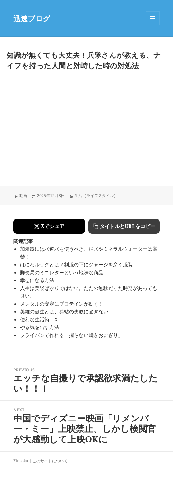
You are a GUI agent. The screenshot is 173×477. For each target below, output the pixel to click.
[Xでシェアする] (49, 226)
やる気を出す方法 (39, 327)
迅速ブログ (31, 18)
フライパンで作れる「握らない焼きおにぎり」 (71, 335)
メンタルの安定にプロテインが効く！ (61, 303)
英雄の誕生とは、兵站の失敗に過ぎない (64, 311)
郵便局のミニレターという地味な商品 (61, 272)
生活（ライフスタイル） (96, 195)
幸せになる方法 (37, 280)
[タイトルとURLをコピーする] (124, 226)
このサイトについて (50, 461)
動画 (23, 195)
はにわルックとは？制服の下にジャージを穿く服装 (76, 264)
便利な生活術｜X (39, 319)
